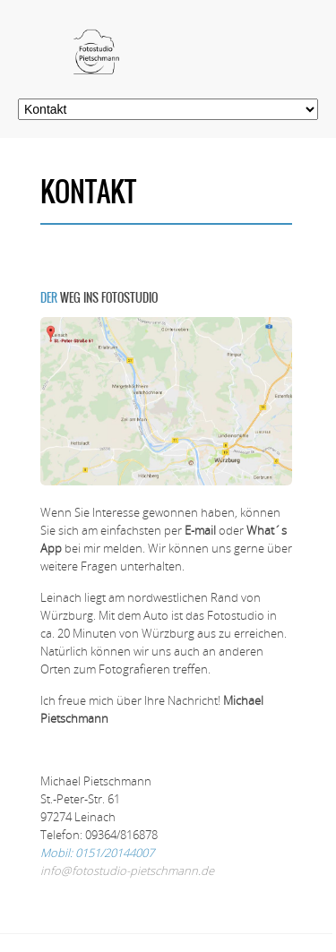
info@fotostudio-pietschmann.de (127, 870)
